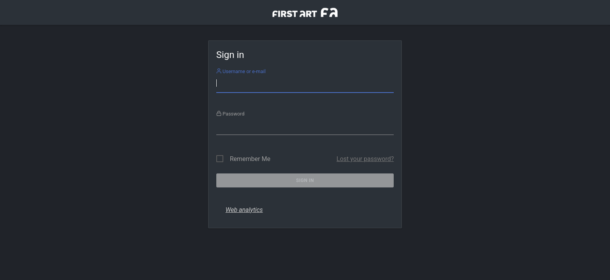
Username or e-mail (241, 71)
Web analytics (244, 210)
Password (230, 114)
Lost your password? (365, 159)
